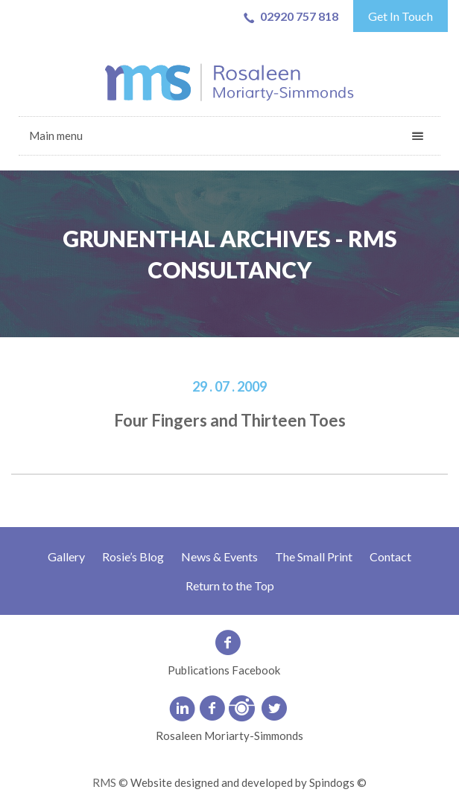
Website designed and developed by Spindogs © (248, 782)
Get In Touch (400, 16)
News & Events (219, 556)
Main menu (56, 135)
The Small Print (313, 556)
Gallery (66, 556)
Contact (390, 556)
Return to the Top (230, 585)
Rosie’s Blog (133, 556)
